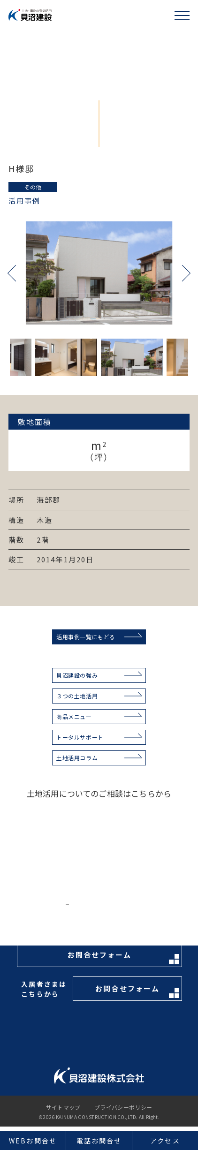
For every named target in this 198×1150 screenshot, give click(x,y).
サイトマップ (63, 1107)
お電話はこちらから (118, 908)
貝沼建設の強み (77, 675)
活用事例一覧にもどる (85, 637)
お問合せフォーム (123, 957)
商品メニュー (74, 716)
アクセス (165, 1140)
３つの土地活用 (77, 696)
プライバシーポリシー (123, 1107)
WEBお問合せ (33, 1140)
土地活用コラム (77, 758)
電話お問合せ (99, 1140)
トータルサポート (80, 737)
